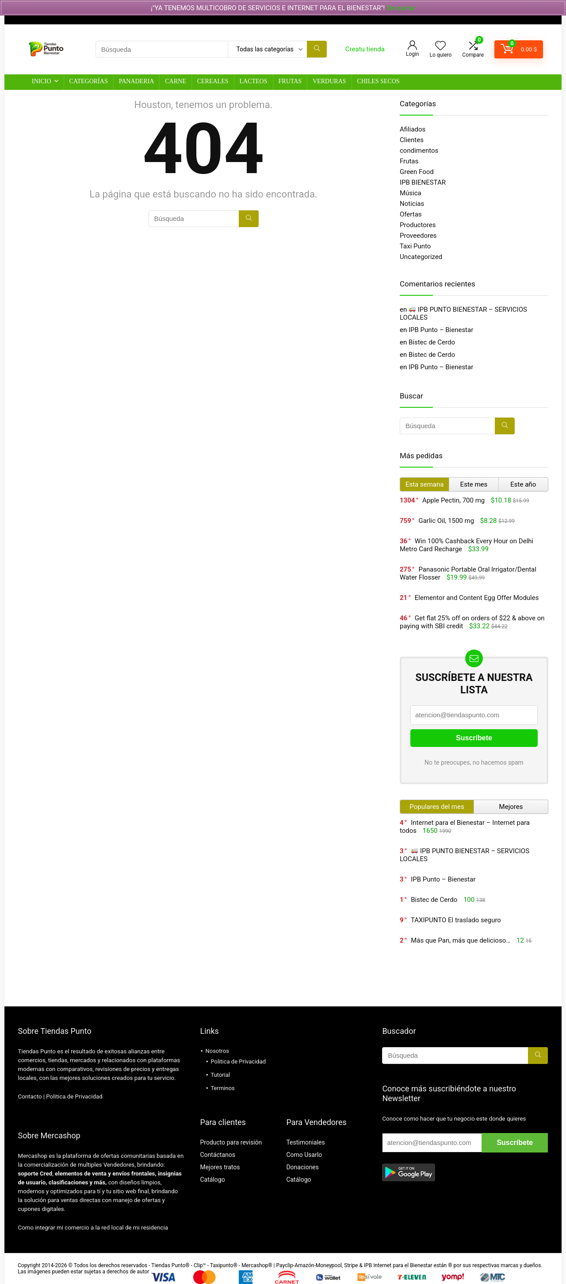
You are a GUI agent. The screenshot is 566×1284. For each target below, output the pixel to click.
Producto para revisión (231, 1142)
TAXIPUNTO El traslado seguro (456, 920)
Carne (175, 81)
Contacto (30, 1096)
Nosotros (217, 1051)
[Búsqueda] (317, 49)
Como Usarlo (304, 1154)
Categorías (88, 81)
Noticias (412, 204)
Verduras (329, 81)
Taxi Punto (415, 246)
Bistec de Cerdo (432, 342)
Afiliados (412, 129)
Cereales (213, 81)
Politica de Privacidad (74, 1096)
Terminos (222, 1088)
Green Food (417, 172)
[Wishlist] (440, 46)
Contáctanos (217, 1154)
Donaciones (302, 1167)
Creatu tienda (365, 49)
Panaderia (136, 81)
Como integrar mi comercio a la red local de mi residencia (93, 1227)
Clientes (412, 140)
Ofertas (411, 214)
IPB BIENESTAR (423, 182)
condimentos (419, 151)
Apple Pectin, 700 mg (453, 500)
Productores (418, 225)
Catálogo (212, 1179)
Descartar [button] (400, 8)
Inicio (41, 81)
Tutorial (220, 1074)
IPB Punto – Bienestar (441, 330)
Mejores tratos (220, 1167)
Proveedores (418, 236)
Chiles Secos (378, 81)
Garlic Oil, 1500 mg (446, 521)
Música (410, 193)
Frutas (290, 81)
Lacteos (254, 81)
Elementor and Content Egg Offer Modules (477, 598)
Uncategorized (421, 257)
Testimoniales (305, 1142)
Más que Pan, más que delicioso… (460, 940)
